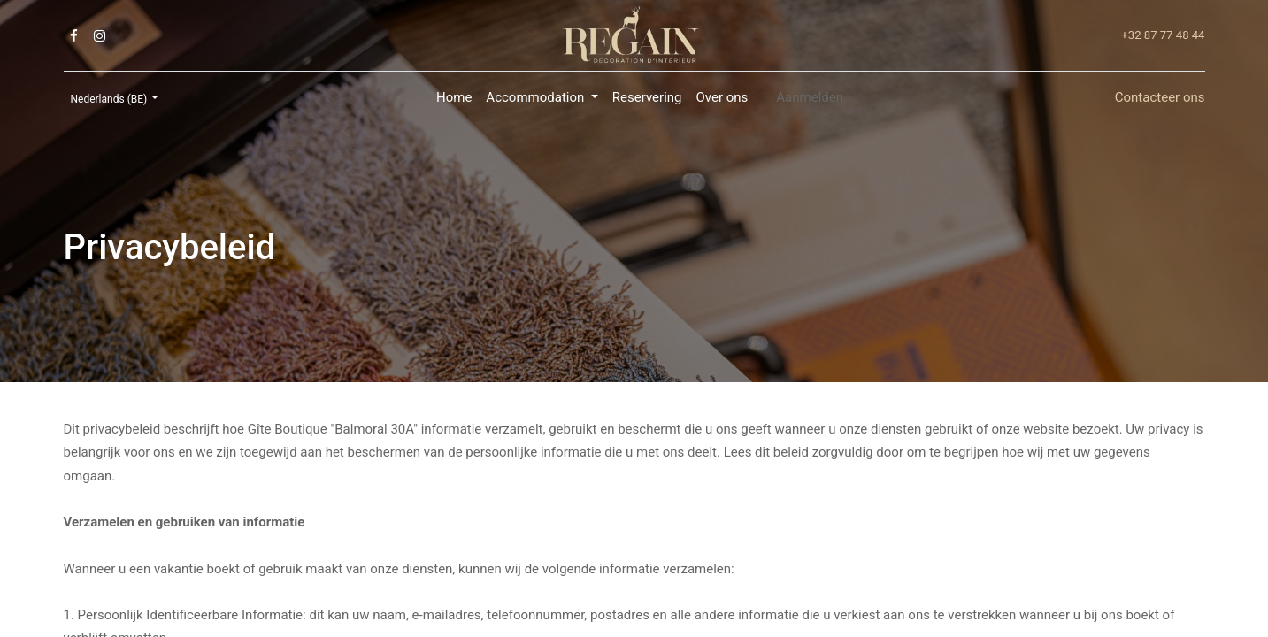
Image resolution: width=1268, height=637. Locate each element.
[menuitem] (454, 97)
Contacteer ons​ (1160, 97)
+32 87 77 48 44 (1162, 35)
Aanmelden (809, 97)
